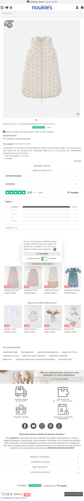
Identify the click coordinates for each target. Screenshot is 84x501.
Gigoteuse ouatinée (58, 356)
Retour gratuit (63, 400)
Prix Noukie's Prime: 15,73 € (14, 498)
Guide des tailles (10, 135)
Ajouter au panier (73, 494)
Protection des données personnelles (63, 418)
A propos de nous (40, 462)
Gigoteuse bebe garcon (48, 352)
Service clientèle (40, 457)
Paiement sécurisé (21, 417)
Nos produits (40, 467)
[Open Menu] (2, 8)
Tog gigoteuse (27, 352)
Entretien (10, 184)
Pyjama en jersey (11, 356)
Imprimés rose (65, 359)
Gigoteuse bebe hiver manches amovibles (35, 359)
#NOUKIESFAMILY (66, 448)
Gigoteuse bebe (10, 352)
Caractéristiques (13, 176)
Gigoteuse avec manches (34, 356)
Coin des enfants (40, 472)
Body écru (7, 359)
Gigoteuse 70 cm (69, 352)
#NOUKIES (52, 448)
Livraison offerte (21, 400)
